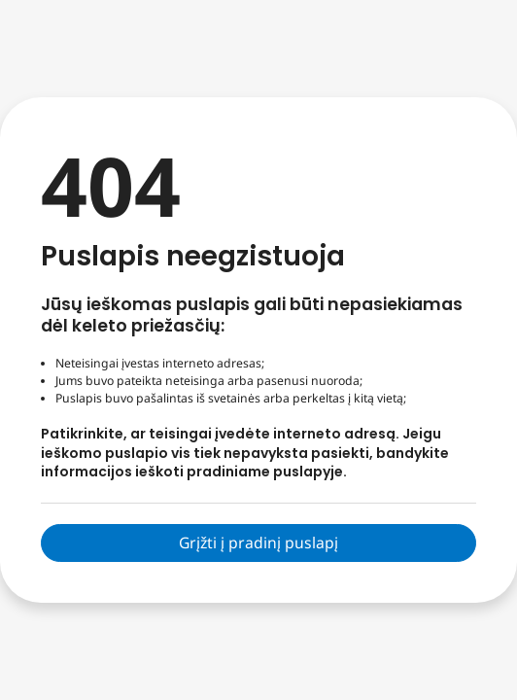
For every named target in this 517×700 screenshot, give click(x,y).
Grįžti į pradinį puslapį (258, 542)
